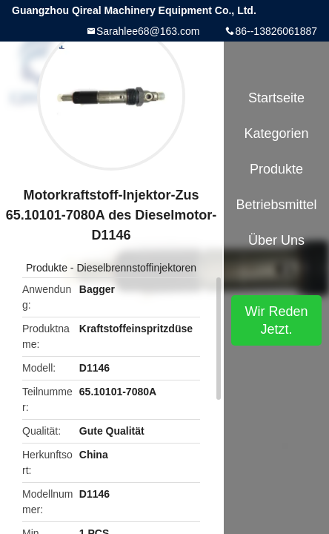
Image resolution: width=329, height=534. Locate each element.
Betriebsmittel (276, 204)
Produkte (46, 268)
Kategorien (276, 133)
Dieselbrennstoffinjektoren (136, 268)
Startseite (276, 97)
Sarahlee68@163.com (148, 31)
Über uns (276, 240)
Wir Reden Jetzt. (276, 320)
